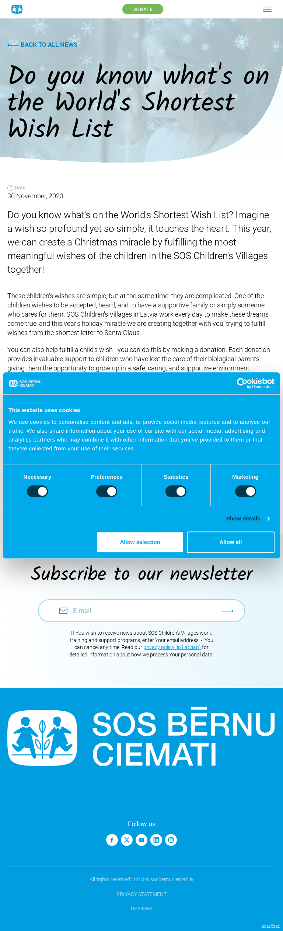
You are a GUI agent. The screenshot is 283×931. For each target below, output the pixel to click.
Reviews (141, 908)
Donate (142, 9)
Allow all (230, 542)
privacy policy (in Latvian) (172, 647)
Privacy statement (141, 894)
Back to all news (42, 44)
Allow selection (140, 542)
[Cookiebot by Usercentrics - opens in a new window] (242, 383)
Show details (243, 518)
